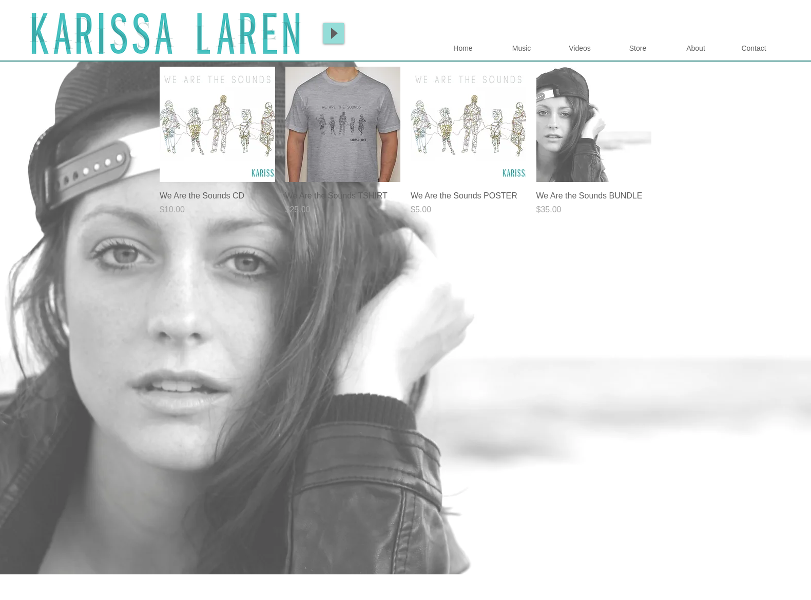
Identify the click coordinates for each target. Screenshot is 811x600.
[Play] (333, 33)
